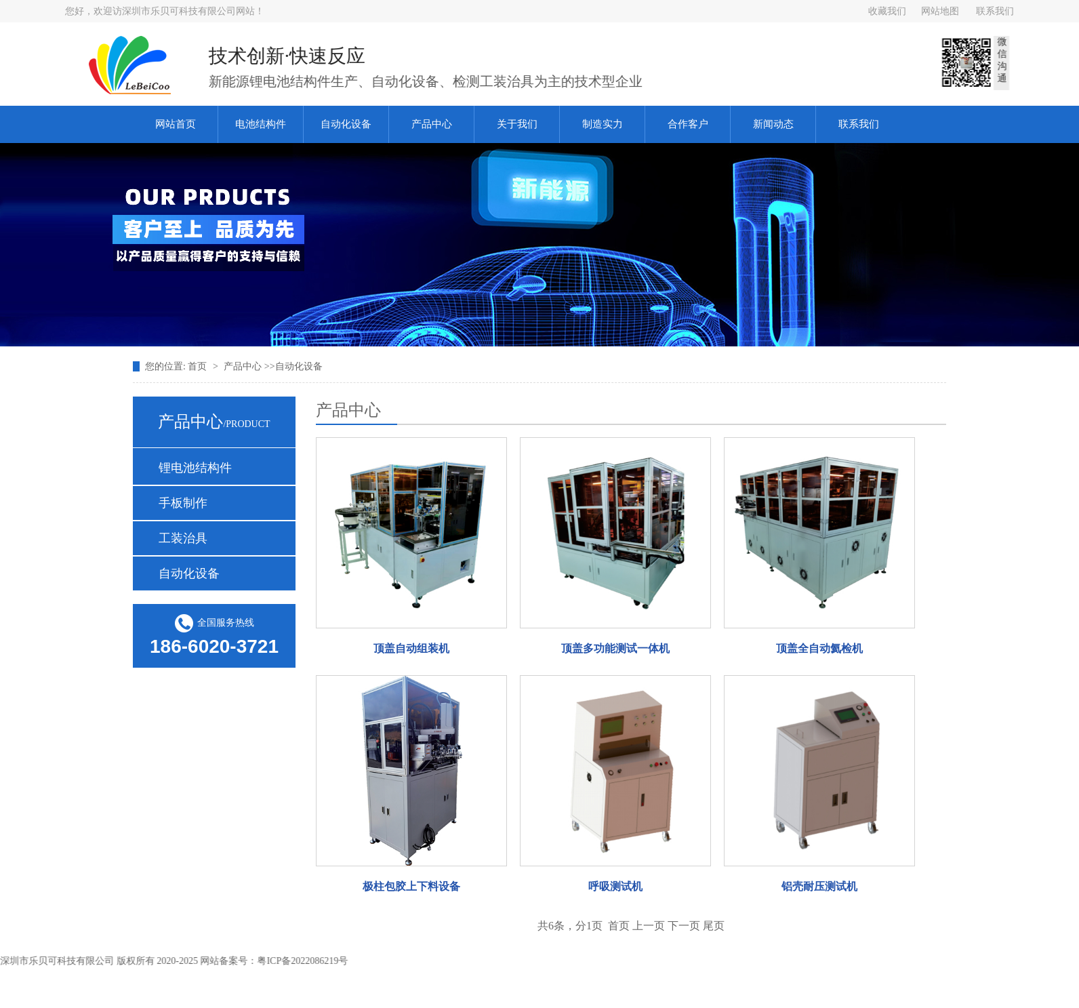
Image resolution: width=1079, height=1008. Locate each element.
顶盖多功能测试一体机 (615, 648)
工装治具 (183, 538)
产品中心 (431, 124)
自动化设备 (346, 124)
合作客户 (688, 124)
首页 (198, 366)
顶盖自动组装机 (411, 648)
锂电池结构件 (195, 468)
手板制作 (183, 503)
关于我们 (517, 124)
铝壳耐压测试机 (819, 886)
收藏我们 (887, 11)
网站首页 (175, 124)
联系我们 (995, 11)
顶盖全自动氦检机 (819, 648)
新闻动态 (773, 124)
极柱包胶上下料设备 (411, 886)
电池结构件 (260, 124)
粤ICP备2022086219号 (307, 961)
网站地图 (940, 11)
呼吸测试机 (615, 886)
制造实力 (602, 124)
